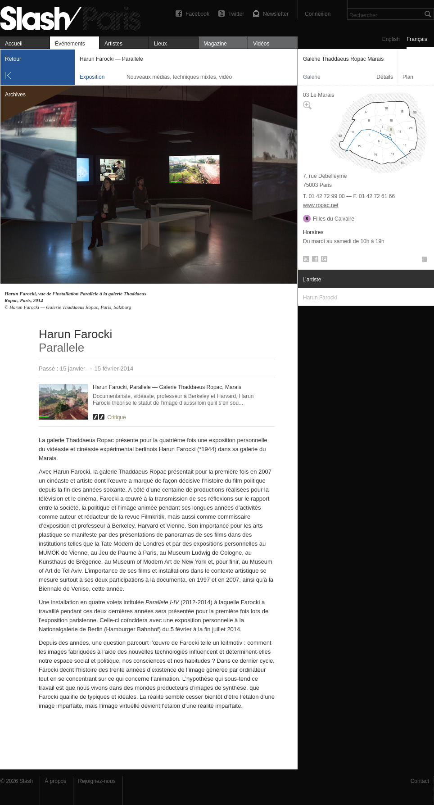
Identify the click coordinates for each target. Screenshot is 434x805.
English (391, 39)
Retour (13, 59)
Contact (420, 781)
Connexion (317, 14)
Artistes (113, 44)
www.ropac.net (321, 205)
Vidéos (261, 44)
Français (417, 39)
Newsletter (276, 14)
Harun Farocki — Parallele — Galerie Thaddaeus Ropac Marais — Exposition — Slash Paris (74, 17)
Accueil (14, 44)
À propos (55, 781)
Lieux (160, 44)
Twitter (236, 14)
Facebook (197, 14)
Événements (70, 44)
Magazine (215, 44)
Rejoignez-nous (96, 781)
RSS (304, 260)
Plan (407, 77)
